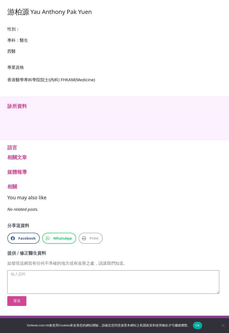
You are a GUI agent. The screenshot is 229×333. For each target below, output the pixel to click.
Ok (197, 325)
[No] (222, 325)
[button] (23, 238)
